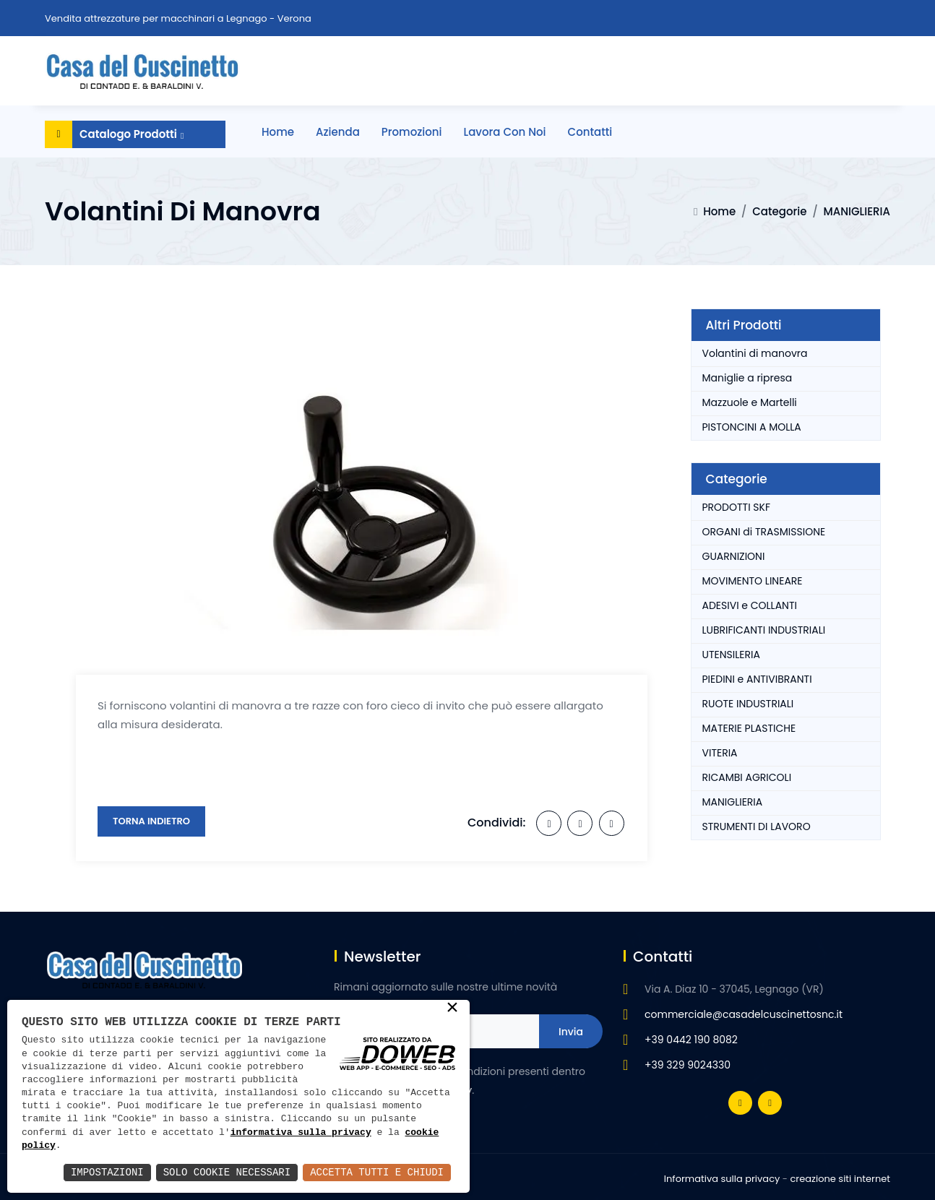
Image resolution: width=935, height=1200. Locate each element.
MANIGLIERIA (857, 211)
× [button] (452, 1008)
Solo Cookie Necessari (226, 1172)
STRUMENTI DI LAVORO (756, 826)
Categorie (779, 211)
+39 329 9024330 (688, 1065)
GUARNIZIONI (733, 556)
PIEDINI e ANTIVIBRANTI (757, 679)
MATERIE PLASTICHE (749, 728)
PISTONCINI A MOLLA (751, 427)
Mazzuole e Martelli (749, 402)
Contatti (590, 131)
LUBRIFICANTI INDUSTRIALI (764, 630)
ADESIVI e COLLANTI (749, 605)
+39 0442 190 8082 (691, 1039)
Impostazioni (107, 1172)
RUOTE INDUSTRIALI (748, 703)
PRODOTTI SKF (736, 507)
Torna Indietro (151, 821)
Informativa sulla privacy (722, 1179)
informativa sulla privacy (300, 1132)
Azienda (338, 131)
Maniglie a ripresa (747, 378)
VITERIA (720, 753)
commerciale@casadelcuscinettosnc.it (744, 1014)
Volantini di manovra (755, 353)
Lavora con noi (505, 131)
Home (278, 131)
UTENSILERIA (731, 654)
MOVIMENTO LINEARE (752, 581)
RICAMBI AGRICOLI (747, 777)
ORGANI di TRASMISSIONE (764, 532)
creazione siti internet (840, 1179)
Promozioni (412, 131)
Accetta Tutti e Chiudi (377, 1172)
